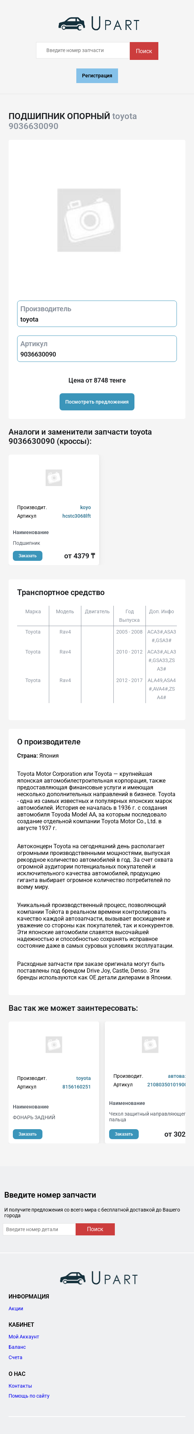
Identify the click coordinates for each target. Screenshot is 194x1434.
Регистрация (97, 75)
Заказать (28, 555)
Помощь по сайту (29, 1396)
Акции (16, 1308)
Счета (15, 1357)
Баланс (17, 1347)
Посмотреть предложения (97, 402)
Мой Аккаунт (24, 1337)
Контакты (20, 1386)
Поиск (144, 51)
